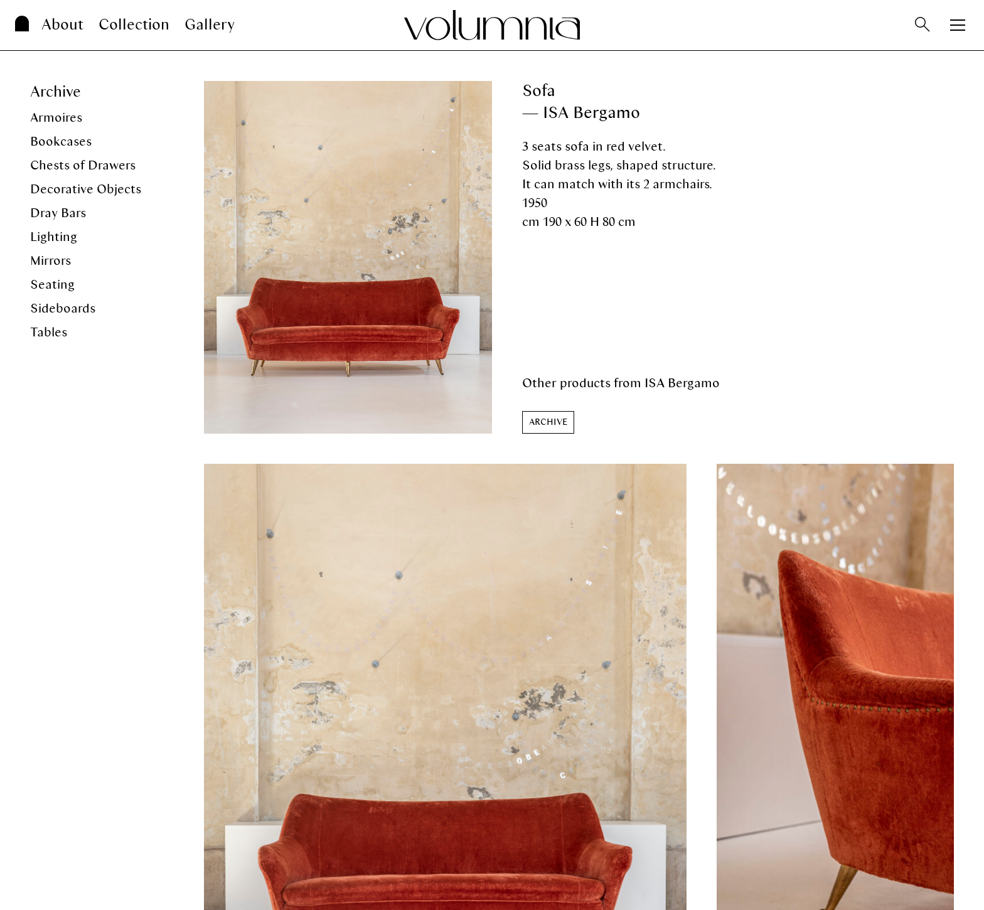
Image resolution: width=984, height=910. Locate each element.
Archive (55, 92)
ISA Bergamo (682, 383)
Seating (52, 284)
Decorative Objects (85, 189)
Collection (134, 24)
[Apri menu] (957, 25)
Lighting (53, 236)
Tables (48, 332)
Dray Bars (58, 213)
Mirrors (50, 260)
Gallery (209, 24)
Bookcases (61, 141)
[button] (548, 422)
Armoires (56, 117)
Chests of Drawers (83, 165)
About (62, 24)
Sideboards (62, 308)
